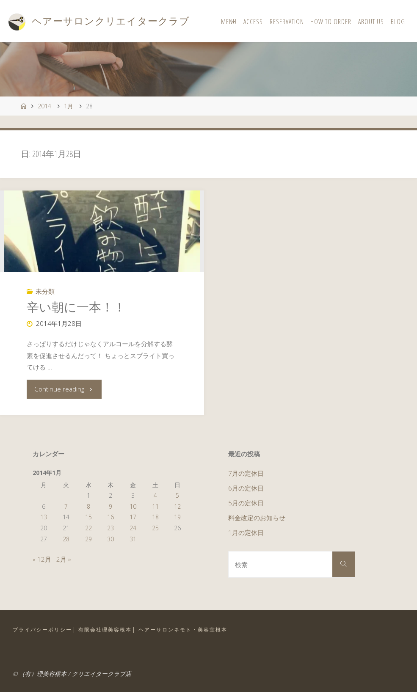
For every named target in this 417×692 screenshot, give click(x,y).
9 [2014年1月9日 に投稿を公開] (110, 506)
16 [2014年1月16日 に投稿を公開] (110, 517)
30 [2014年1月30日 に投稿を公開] (110, 539)
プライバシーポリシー (42, 629)
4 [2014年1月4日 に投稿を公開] (155, 495)
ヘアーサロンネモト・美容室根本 (182, 629)
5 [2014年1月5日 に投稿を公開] (177, 495)
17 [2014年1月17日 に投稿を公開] (133, 517)
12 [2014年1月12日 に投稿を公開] (177, 506)
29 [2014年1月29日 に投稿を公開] (88, 539)
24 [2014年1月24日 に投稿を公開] (133, 528)
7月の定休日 (246, 473)
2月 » (63, 559)
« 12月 (42, 559)
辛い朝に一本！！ (76, 307)
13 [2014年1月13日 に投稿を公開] (43, 517)
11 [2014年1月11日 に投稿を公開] (155, 506)
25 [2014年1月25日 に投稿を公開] (155, 528)
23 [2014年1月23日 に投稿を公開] (110, 528)
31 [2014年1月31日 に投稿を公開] (133, 539)
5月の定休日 (246, 503)
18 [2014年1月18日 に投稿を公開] (155, 517)
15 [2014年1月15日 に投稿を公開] (88, 517)
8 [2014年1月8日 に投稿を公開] (88, 506)
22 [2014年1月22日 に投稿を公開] (88, 528)
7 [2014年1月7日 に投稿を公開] (66, 506)
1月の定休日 (246, 532)
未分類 (45, 291)
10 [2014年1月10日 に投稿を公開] (133, 506)
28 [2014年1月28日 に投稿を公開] (66, 539)
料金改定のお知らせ (256, 517)
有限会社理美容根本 (105, 629)
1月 (68, 106)
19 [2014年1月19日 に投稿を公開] (177, 517)
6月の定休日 (246, 488)
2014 (44, 106)
